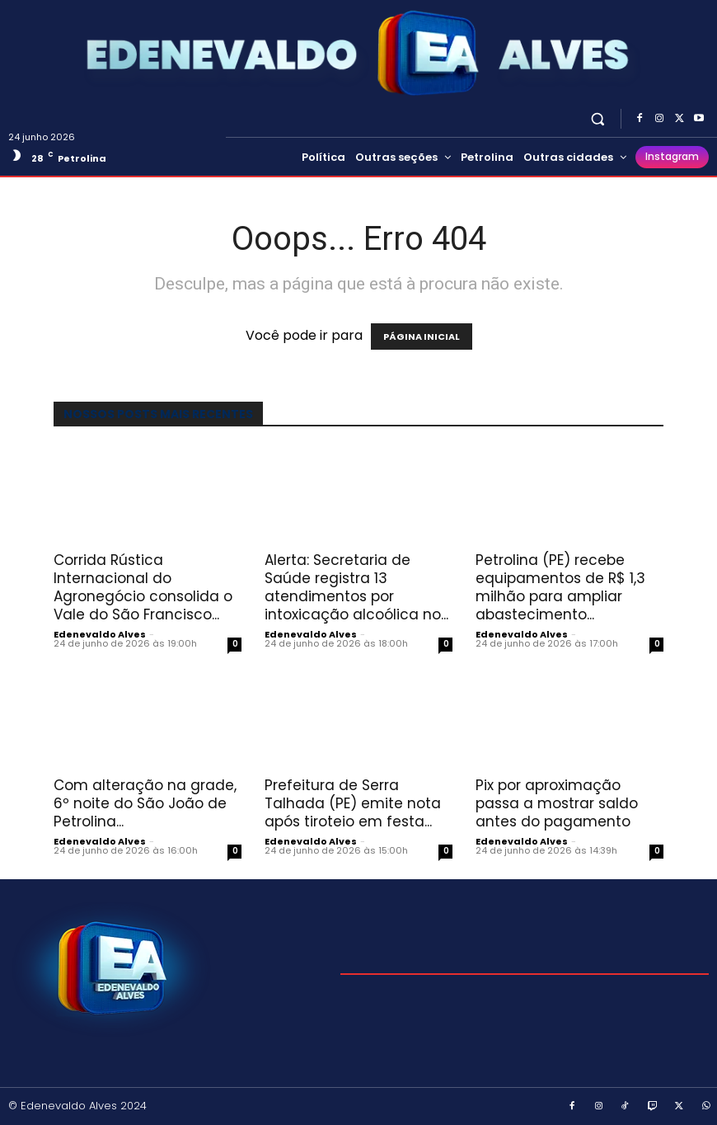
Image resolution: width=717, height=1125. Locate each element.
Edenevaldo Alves (100, 634)
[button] (598, 118)
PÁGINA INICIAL (421, 336)
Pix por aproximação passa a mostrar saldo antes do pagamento (557, 803)
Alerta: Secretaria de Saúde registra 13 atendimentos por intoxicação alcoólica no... (356, 587)
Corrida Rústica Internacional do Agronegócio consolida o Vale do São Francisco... (143, 587)
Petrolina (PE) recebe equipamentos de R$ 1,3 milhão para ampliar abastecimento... (560, 587)
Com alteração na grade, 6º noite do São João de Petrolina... (145, 803)
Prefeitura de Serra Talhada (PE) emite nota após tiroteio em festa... (353, 803)
